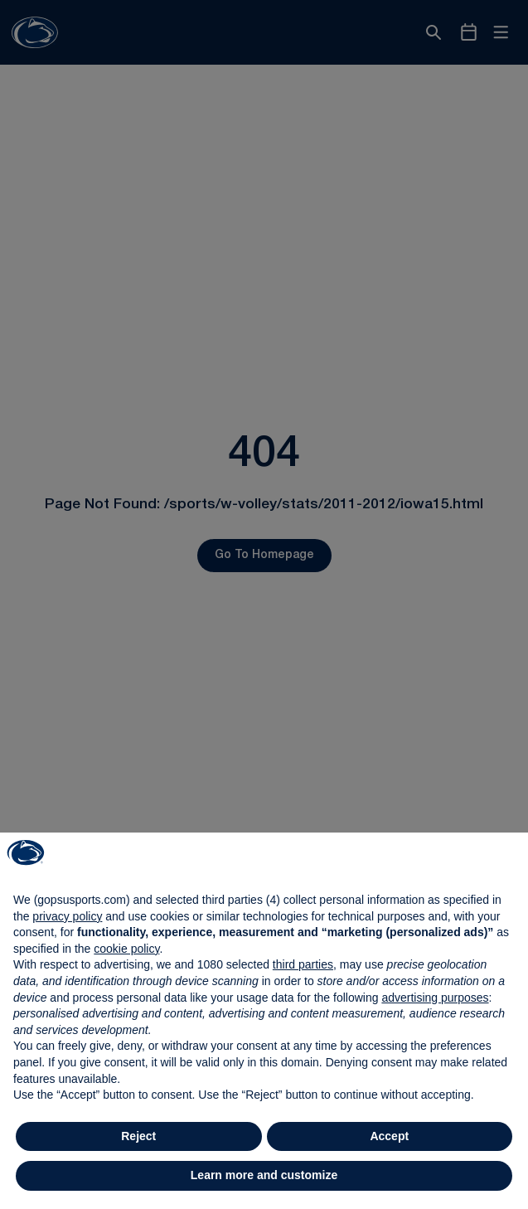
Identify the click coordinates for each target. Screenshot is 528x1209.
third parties (303, 964)
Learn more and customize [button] (264, 1175)
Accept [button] (389, 1136)
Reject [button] (138, 1136)
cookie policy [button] (126, 948)
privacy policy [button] (67, 916)
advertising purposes (434, 997)
